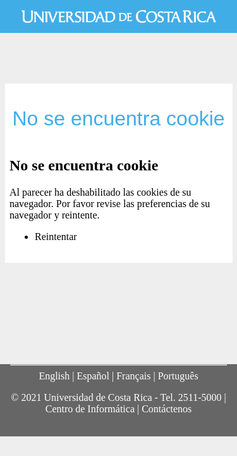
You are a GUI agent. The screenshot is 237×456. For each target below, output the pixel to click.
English (54, 375)
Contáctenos (166, 408)
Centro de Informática (90, 408)
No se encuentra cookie (118, 118)
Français (133, 375)
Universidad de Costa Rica (118, 16)
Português (178, 375)
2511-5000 (200, 397)
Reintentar (56, 236)
